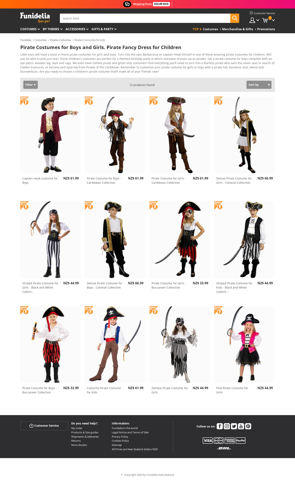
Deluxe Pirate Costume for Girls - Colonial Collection (234, 180)
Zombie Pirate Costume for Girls (170, 390)
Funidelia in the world (125, 428)
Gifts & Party (102, 29)
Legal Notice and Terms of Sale (130, 432)
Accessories (75, 29)
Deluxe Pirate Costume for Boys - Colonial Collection (104, 285)
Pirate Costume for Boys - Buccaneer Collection (39, 390)
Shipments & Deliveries (85, 436)
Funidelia (25, 40)
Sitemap (117, 445)
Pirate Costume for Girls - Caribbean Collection (169, 180)
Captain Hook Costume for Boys (40, 180)
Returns (76, 440)
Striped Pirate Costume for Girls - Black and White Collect (40, 287)
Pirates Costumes (60, 40)
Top (196, 29)
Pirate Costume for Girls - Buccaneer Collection (169, 285)
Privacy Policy (120, 436)
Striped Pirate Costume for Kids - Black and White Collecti (234, 287)
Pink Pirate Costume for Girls (232, 390)
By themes (51, 29)
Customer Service (44, 426)
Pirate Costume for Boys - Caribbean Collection (104, 180)
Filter (29, 85)
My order (76, 428)
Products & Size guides (84, 432)
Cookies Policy (120, 440)
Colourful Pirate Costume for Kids (104, 390)
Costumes (28, 29)
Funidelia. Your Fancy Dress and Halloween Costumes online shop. (35, 18)
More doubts (79, 445)
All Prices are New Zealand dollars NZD (135, 449)
